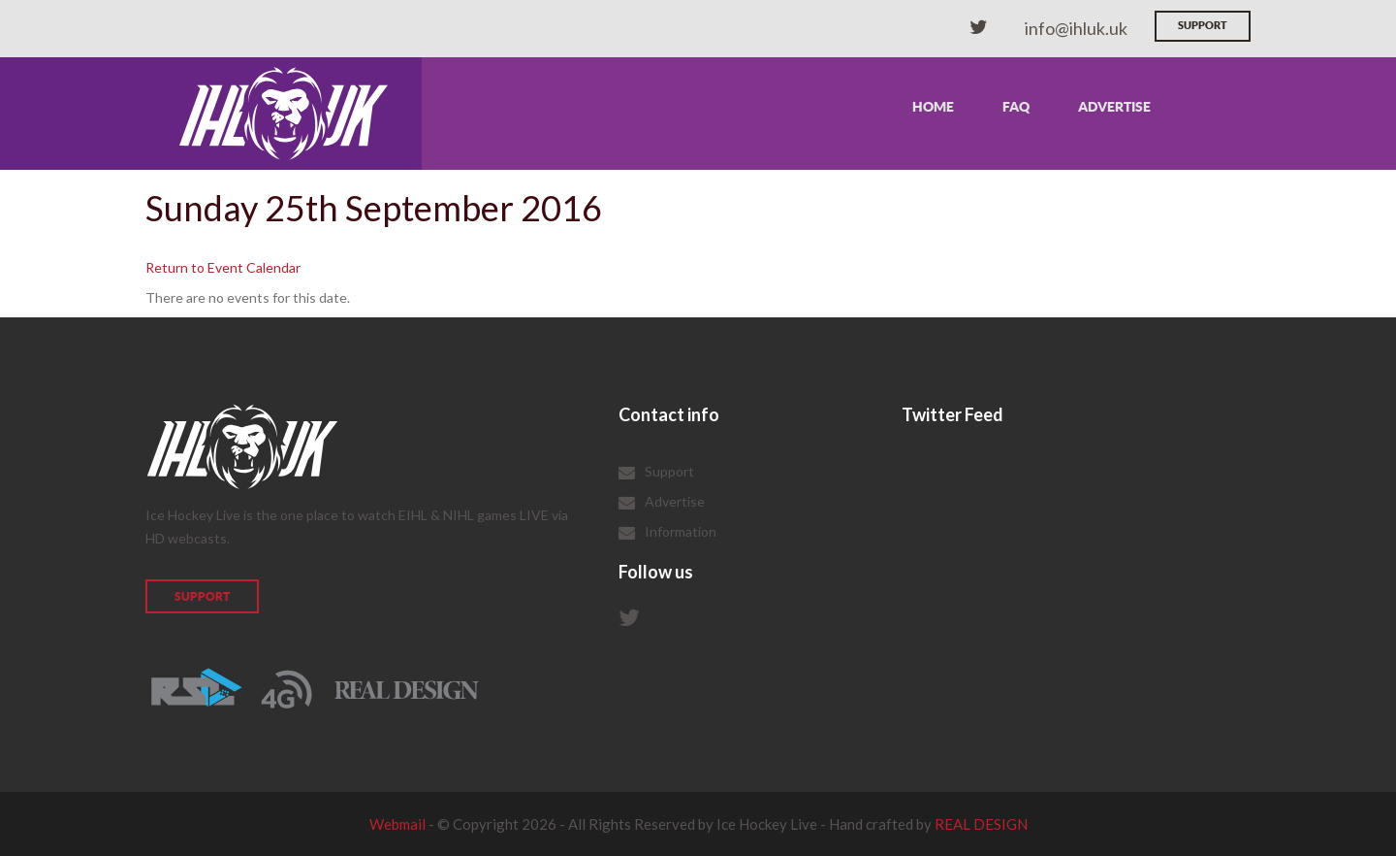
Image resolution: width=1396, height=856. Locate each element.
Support (1202, 25)
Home (933, 107)
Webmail (397, 824)
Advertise (1114, 107)
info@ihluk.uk (1076, 28)
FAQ (1016, 107)
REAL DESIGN (981, 824)
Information (680, 531)
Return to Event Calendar (223, 267)
